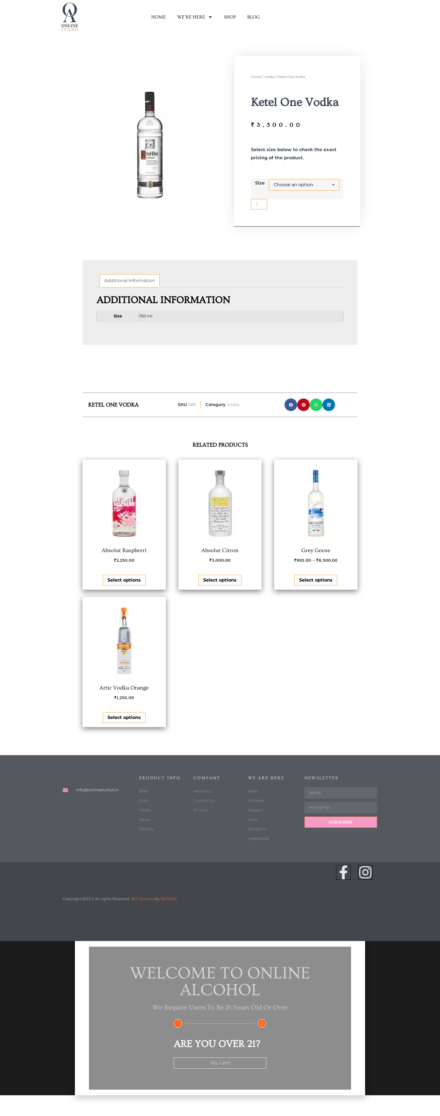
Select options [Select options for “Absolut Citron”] (220, 580)
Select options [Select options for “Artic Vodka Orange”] (124, 717)
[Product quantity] (259, 204)
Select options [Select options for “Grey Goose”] (316, 580)
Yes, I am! (220, 1063)
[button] (291, 404)
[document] (220, 1018)
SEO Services (142, 898)
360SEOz (169, 898)
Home (158, 17)
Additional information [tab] (129, 280)
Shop (230, 17)
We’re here (195, 17)
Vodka (269, 77)
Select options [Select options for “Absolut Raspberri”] (124, 580)
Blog (253, 17)
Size (260, 183)
